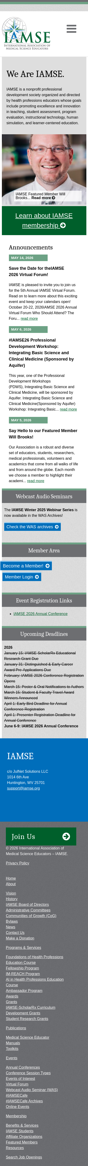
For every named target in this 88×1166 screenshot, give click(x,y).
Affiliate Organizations (24, 1137)
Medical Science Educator (27, 1037)
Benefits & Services (22, 1125)
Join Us (41, 836)
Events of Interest (20, 1079)
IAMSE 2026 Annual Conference (41, 614)
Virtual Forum (17, 1084)
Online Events (17, 1107)
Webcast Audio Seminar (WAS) (32, 1090)
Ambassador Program (24, 991)
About (11, 884)
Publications (16, 1028)
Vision (11, 893)
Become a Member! (26, 565)
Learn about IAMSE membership (44, 220)
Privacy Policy (17, 863)
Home (11, 878)
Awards (12, 996)
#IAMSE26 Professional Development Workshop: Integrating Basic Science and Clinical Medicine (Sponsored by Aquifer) (41, 353)
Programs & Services (23, 948)
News (10, 927)
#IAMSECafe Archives (24, 1101)
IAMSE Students (19, 1131)
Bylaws (12, 921)
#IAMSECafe (16, 1095)
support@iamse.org (23, 788)
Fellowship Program (22, 968)
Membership (16, 1116)
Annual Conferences (23, 1067)
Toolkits (12, 1049)
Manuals (13, 1043)
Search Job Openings (24, 1157)
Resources (15, 1148)
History (12, 899)
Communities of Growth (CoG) (31, 916)
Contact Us (15, 933)
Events (11, 1058)
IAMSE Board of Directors (27, 905)
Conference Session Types (28, 1073)
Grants (11, 1002)
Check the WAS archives (32, 527)
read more (29, 319)
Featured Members (22, 1142)
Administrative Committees (28, 910)
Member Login (23, 577)
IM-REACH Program (23, 974)
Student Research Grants (27, 1019)
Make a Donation (20, 938)
